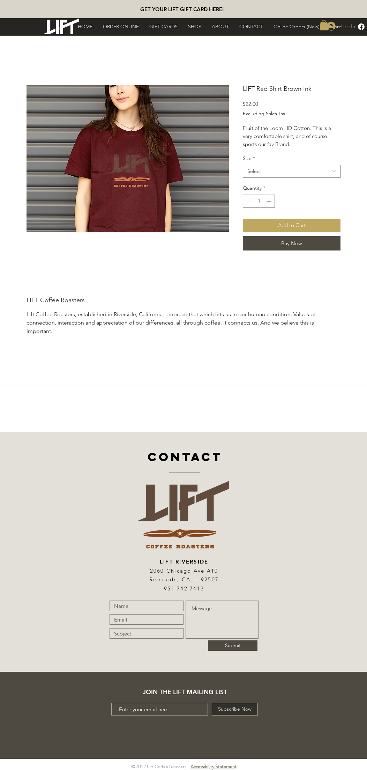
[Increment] (269, 201)
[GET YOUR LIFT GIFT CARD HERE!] (182, 9)
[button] (121, 27)
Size (249, 158)
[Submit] (232, 645)
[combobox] (291, 171)
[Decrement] (248, 201)
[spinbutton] (259, 201)
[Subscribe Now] (235, 709)
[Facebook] (361, 26)
